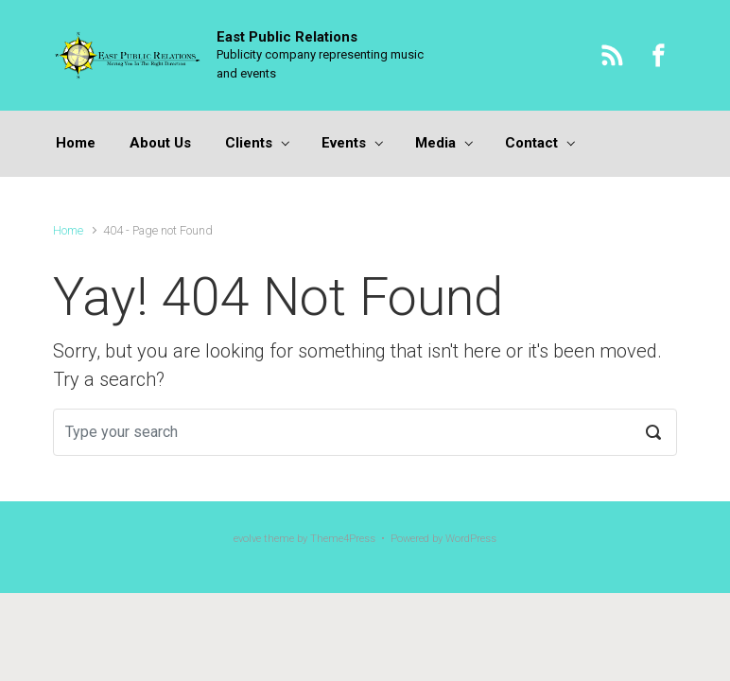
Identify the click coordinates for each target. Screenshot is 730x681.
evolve (247, 539)
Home (68, 230)
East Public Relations (287, 36)
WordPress (470, 539)
